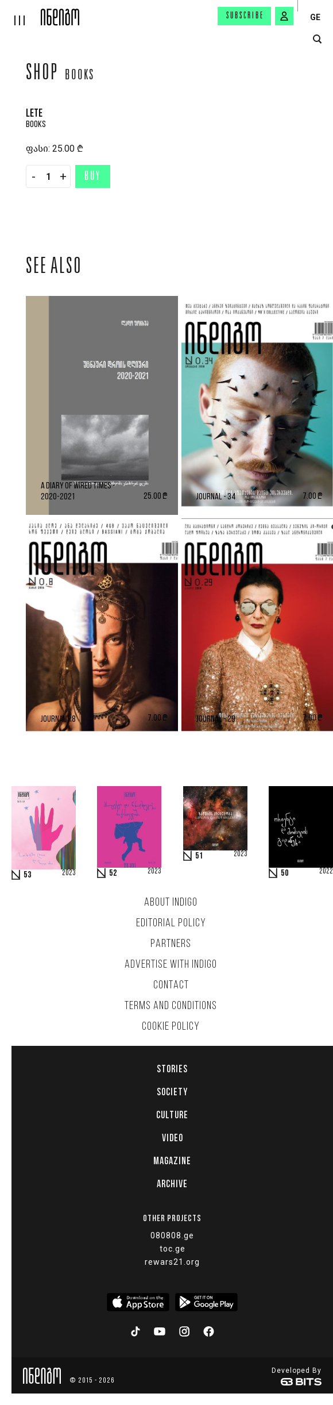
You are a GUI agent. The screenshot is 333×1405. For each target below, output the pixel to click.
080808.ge (172, 1235)
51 (199, 856)
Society (172, 1091)
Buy (92, 177)
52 (113, 873)
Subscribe (245, 16)
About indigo (171, 903)
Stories (172, 1069)
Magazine (172, 1160)
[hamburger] (20, 12)
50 (285, 873)
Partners (170, 944)
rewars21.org (172, 1262)
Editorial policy (171, 923)
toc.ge (172, 1248)
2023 (69, 873)
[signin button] (284, 16)
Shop (42, 74)
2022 (326, 872)
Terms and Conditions (171, 1006)
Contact (171, 985)
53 (28, 875)
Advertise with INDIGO (171, 965)
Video (172, 1137)
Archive (172, 1183)
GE (315, 17)
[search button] (317, 39)
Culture (172, 1114)
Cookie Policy (171, 1027)
